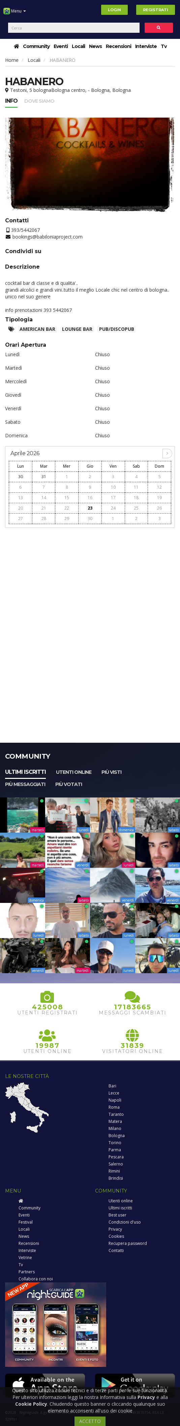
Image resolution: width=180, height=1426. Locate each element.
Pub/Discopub (116, 329)
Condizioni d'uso (125, 1222)
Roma (114, 1107)
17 (113, 497)
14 (43, 497)
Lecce (114, 1093)
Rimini (114, 1171)
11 (136, 487)
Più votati (68, 784)
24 (113, 508)
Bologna (117, 1135)
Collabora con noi (36, 1279)
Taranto (116, 1114)
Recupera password (128, 1243)
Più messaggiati (25, 784)
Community (36, 46)
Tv (164, 46)
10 (113, 487)
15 (66, 497)
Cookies (116, 1236)
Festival (26, 1222)
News (95, 46)
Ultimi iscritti (25, 772)
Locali (78, 46)
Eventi (61, 46)
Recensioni (118, 46)
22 (66, 508)
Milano (115, 1128)
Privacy (115, 1229)
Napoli (115, 1100)
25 (136, 508)
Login (114, 9)
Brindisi (116, 1178)
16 (90, 497)
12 (159, 487)
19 (159, 497)
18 (136, 497)
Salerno (116, 1164)
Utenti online (73, 772)
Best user (117, 1215)
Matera (115, 1121)
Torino (115, 1143)
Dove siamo (39, 101)
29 (66, 518)
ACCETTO (90, 1421)
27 (20, 518)
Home (12, 60)
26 (159, 508)
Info (11, 101)
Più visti (111, 772)
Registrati (155, 9)
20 (20, 508)
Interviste (146, 46)
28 (43, 518)
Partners (27, 1272)
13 (20, 497)
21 (43, 508)
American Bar (37, 329)
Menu (14, 13)
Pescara (116, 1157)
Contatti (116, 1250)
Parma (115, 1150)
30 (20, 477)
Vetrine (25, 1257)
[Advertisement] (90, 579)
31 (43, 477)
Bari (112, 1086)
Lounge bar (77, 329)
